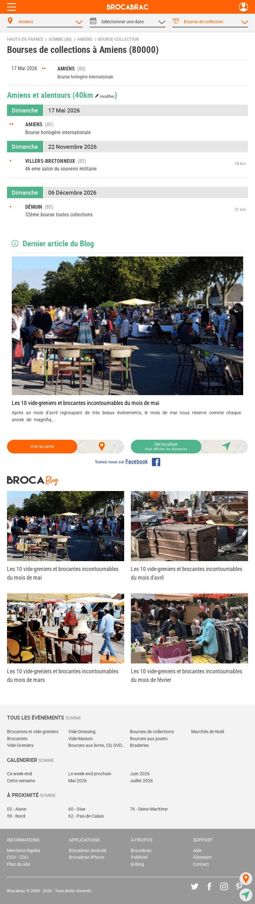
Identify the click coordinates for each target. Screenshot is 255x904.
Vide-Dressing (81, 731)
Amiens (85, 39)
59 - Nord (16, 816)
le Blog (137, 864)
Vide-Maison (80, 738)
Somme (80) (60, 39)
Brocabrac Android (87, 850)
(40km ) (94, 94)
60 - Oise (76, 809)
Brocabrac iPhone (86, 857)
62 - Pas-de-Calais (86, 816)
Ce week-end (19, 774)
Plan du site (18, 864)
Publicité (139, 857)
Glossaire (202, 857)
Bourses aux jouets (149, 738)
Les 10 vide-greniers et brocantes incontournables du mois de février (186, 675)
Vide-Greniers (20, 745)
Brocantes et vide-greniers (32, 731)
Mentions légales (23, 850)
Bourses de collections (152, 731)
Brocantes (17, 738)
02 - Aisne (16, 809)
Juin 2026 (140, 774)
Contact (201, 864)
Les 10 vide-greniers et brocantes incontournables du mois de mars (62, 675)
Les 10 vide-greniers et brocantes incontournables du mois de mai (85, 403)
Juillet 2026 (141, 781)
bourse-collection (118, 39)
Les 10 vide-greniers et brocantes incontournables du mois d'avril (186, 573)
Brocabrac (141, 850)
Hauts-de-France (25, 39)
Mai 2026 (77, 781)
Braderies (139, 745)
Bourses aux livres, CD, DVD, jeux (96, 745)
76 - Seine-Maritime (149, 809)
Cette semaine (21, 781)
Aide (197, 850)
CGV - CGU (17, 857)
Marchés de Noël (207, 731)
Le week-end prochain (89, 774)
